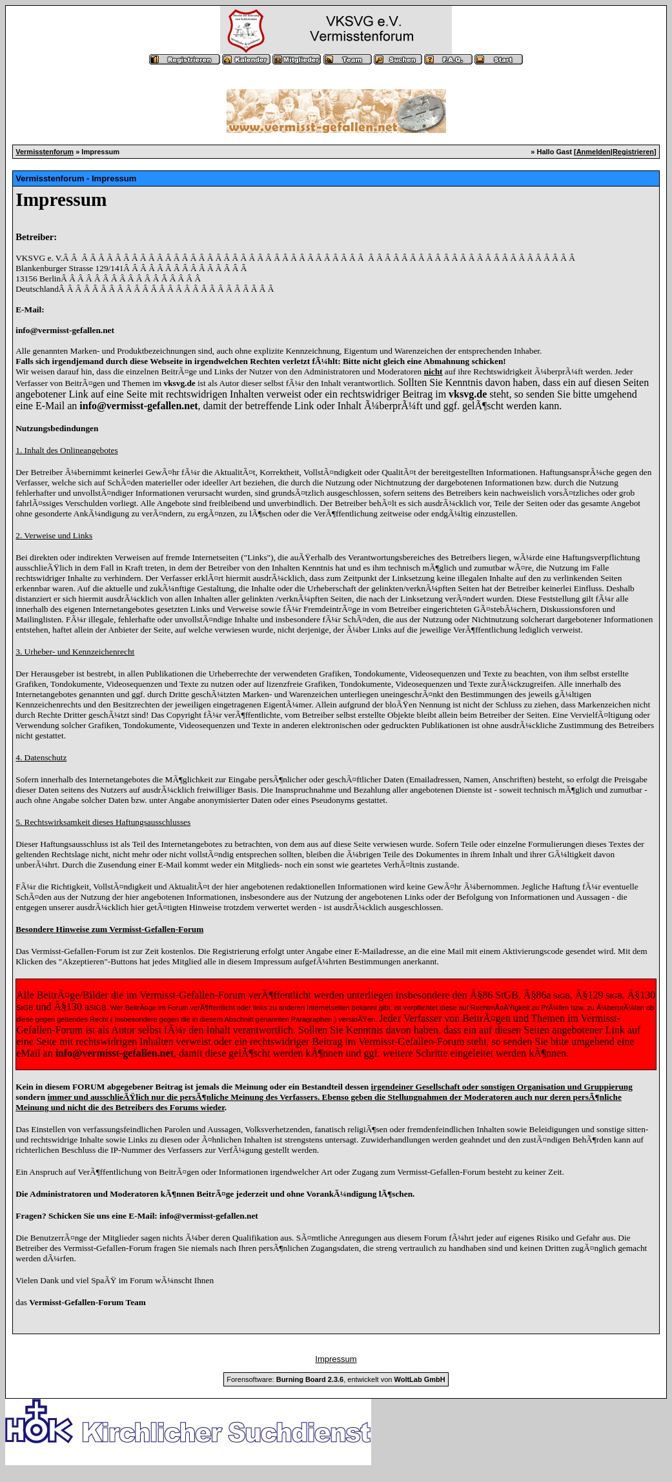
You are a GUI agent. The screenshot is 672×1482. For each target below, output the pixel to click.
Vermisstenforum (44, 152)
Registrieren (633, 152)
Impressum (335, 1359)
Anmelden (593, 152)
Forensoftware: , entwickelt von (336, 1379)
